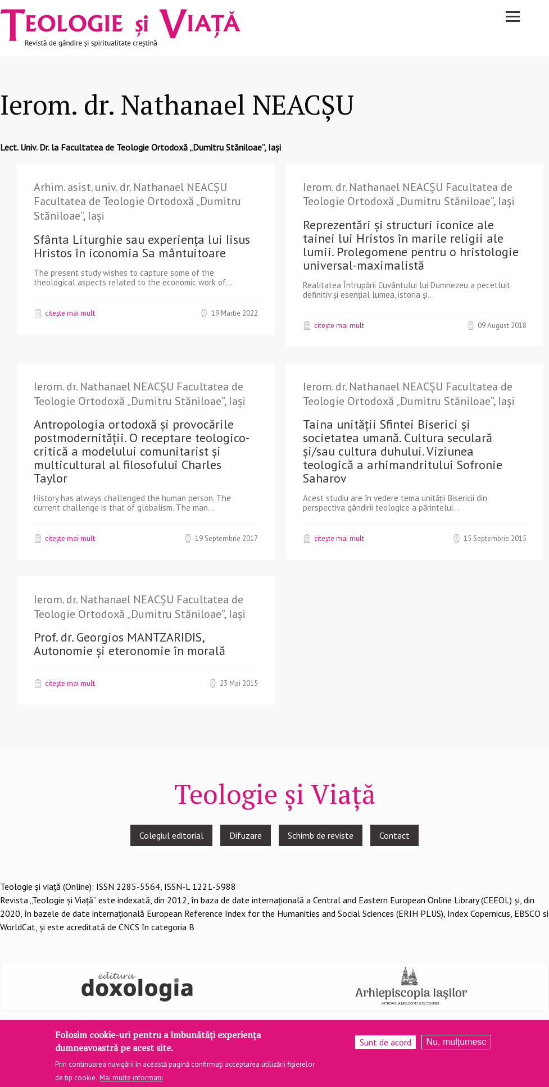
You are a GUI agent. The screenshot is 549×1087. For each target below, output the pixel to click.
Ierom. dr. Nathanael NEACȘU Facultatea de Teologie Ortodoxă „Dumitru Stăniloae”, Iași (409, 194)
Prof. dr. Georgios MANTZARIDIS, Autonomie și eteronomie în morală (129, 643)
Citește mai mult (70, 312)
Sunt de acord (385, 1043)
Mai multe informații (131, 1079)
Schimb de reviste (320, 835)
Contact (394, 835)
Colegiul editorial (171, 835)
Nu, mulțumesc (457, 1043)
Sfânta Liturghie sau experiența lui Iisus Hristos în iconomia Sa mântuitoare (142, 246)
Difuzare (245, 835)
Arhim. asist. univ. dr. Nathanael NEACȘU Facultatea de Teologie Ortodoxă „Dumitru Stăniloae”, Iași (137, 201)
